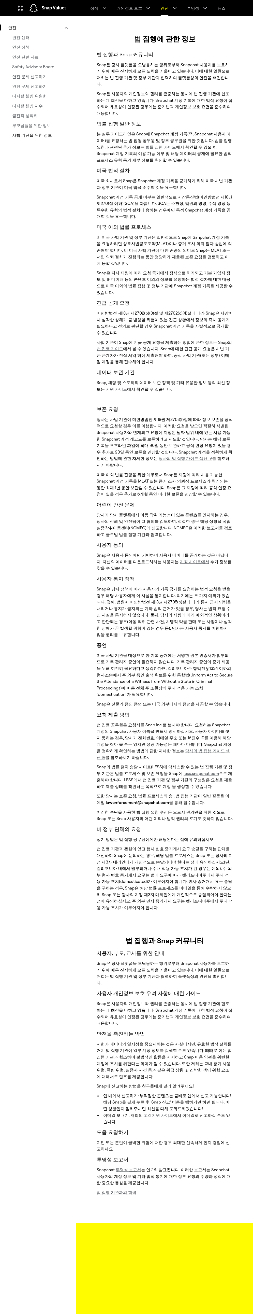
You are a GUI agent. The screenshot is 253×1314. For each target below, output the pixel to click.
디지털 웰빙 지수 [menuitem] (27, 105)
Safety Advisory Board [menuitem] (33, 66)
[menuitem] (38, 27)
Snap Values (54, 8)
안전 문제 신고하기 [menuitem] (29, 76)
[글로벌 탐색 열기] (20, 8)
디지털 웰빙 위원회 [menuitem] (29, 95)
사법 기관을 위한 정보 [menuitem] (32, 135)
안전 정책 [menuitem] (20, 47)
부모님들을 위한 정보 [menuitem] (31, 125)
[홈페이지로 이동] (33, 8)
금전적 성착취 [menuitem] (25, 115)
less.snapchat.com (201, 773)
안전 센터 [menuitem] (20, 37)
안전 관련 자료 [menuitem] (25, 57)
